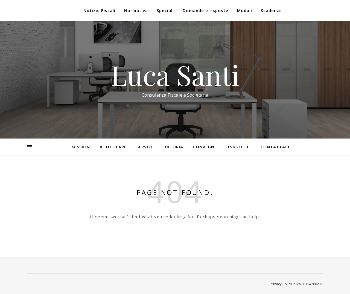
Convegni (204, 146)
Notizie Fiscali (99, 10)
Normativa (136, 10)
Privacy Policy (281, 283)
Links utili (238, 146)
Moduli (244, 10)
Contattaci (275, 146)
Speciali (165, 10)
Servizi (144, 146)
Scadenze (271, 10)
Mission (81, 146)
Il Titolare (113, 146)
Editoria (172, 146)
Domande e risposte (205, 10)
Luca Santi (175, 74)
